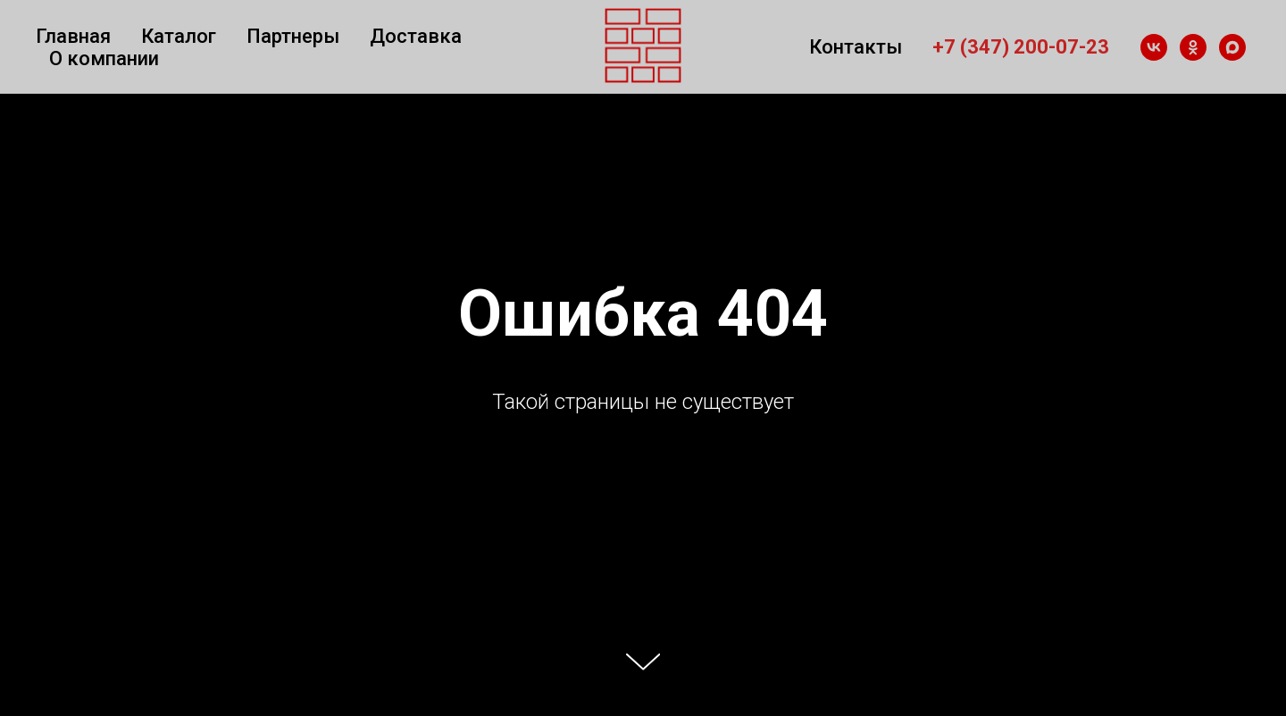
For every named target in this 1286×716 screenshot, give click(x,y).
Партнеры (292, 36)
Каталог (178, 36)
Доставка (416, 36)
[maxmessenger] (1232, 47)
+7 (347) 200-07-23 (1020, 47)
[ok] (1193, 47)
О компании (104, 58)
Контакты (855, 47)
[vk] (1153, 47)
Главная (73, 36)
